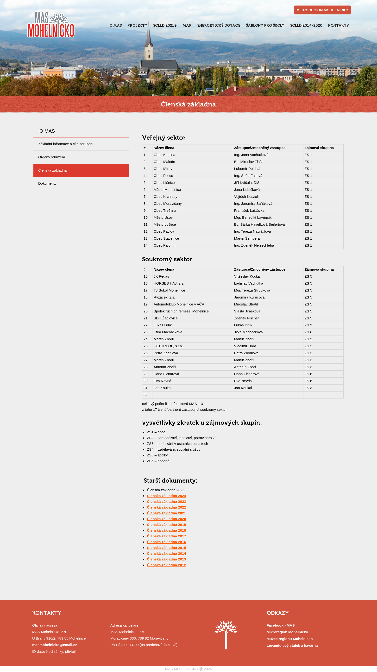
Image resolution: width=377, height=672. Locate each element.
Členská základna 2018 (166, 530)
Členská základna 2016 (166, 542)
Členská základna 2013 (166, 559)
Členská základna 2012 (166, 565)
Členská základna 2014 (166, 553)
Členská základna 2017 (166, 536)
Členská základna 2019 (166, 525)
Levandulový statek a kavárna (292, 645)
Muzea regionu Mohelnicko (290, 639)
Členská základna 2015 (166, 548)
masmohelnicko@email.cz (54, 645)
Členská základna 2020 (166, 519)
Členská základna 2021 (166, 513)
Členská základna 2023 (166, 501)
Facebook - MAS (281, 625)
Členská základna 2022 (166, 507)
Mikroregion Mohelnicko (287, 632)
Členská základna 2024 (166, 496)
